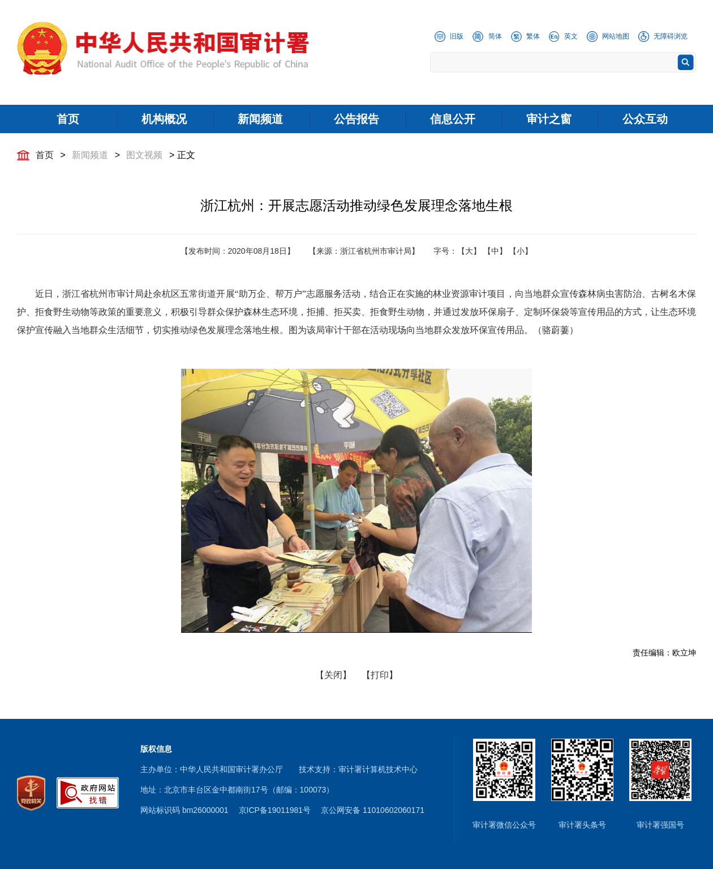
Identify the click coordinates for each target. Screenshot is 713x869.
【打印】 (380, 675)
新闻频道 (90, 155)
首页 (45, 155)
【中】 (495, 250)
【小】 (520, 250)
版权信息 (156, 748)
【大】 (469, 250)
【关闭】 (333, 675)
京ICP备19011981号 (275, 810)
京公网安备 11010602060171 (372, 810)
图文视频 (144, 155)
